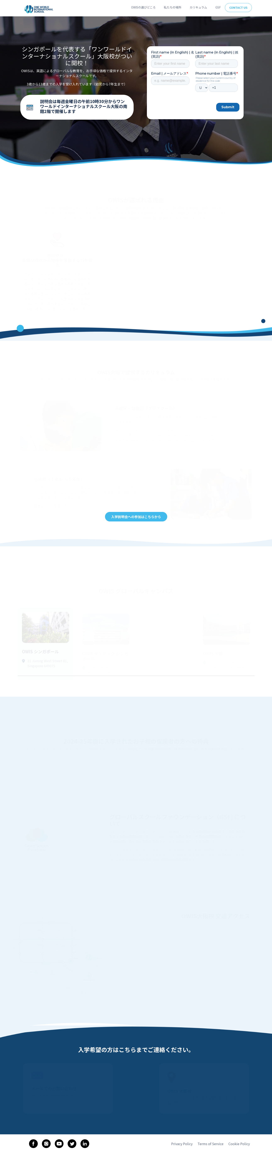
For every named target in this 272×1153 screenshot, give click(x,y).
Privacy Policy (182, 1143)
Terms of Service (210, 1143)
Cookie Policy (239, 1143)
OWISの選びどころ (143, 7)
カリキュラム (198, 7)
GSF (218, 7)
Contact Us (238, 7)
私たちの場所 (172, 7)
